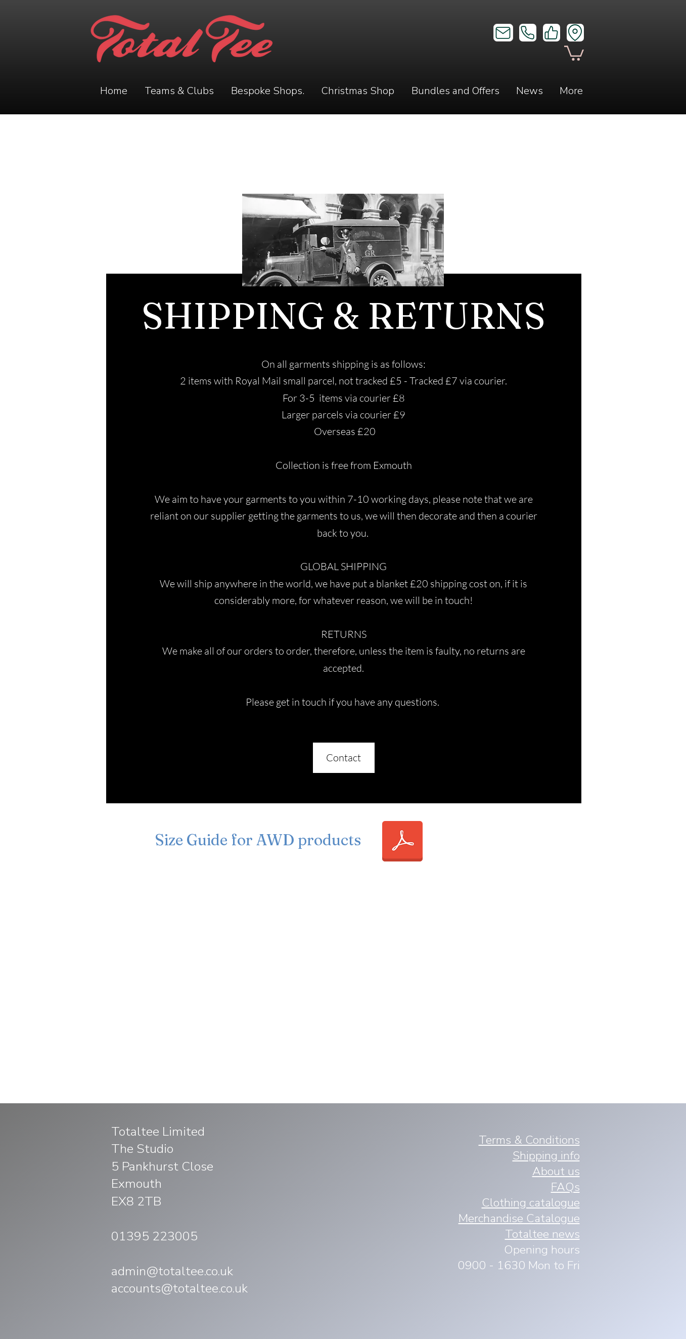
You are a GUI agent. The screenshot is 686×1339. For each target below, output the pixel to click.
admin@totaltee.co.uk (172, 1271)
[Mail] (503, 32)
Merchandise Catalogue (519, 1218)
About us (556, 1171)
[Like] (551, 32)
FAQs (565, 1187)
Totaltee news (542, 1234)
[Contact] (344, 758)
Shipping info (546, 1155)
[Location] (575, 32)
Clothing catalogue (531, 1203)
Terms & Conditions (529, 1140)
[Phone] (527, 32)
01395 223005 (154, 1236)
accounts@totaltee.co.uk (179, 1288)
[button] (574, 52)
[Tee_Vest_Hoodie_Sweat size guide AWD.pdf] (402, 843)
